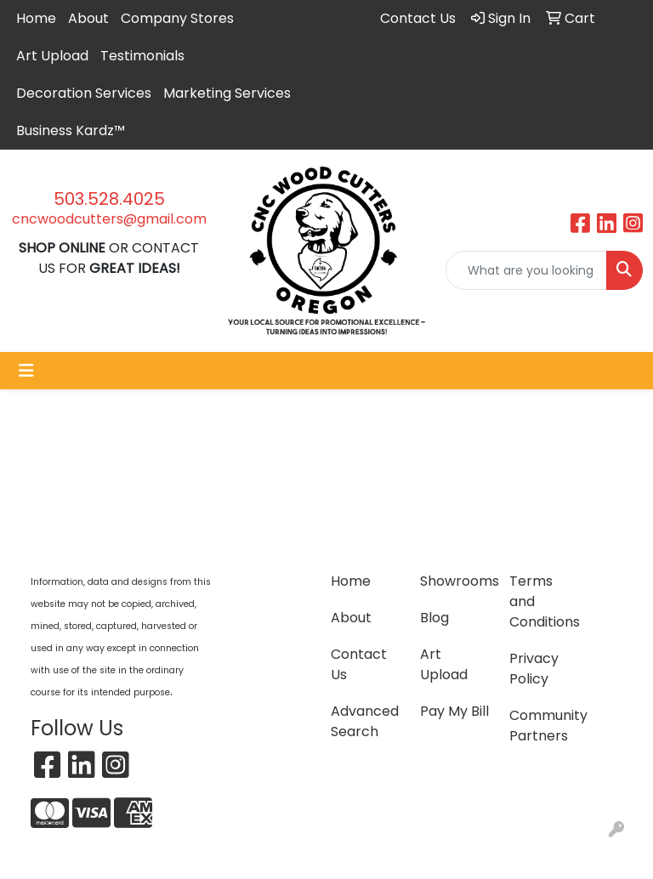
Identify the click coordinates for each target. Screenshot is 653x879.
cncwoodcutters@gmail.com (109, 219)
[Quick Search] (526, 270)
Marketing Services (227, 93)
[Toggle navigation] (26, 371)
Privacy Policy (534, 669)
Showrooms (454, 581)
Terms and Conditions (543, 601)
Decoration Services (83, 93)
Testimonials (142, 55)
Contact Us (359, 664)
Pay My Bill (454, 711)
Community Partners (543, 726)
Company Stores (177, 18)
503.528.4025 (109, 199)
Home (36, 18)
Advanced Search (365, 721)
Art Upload (52, 55)
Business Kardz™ (70, 130)
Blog (434, 617)
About (88, 18)
